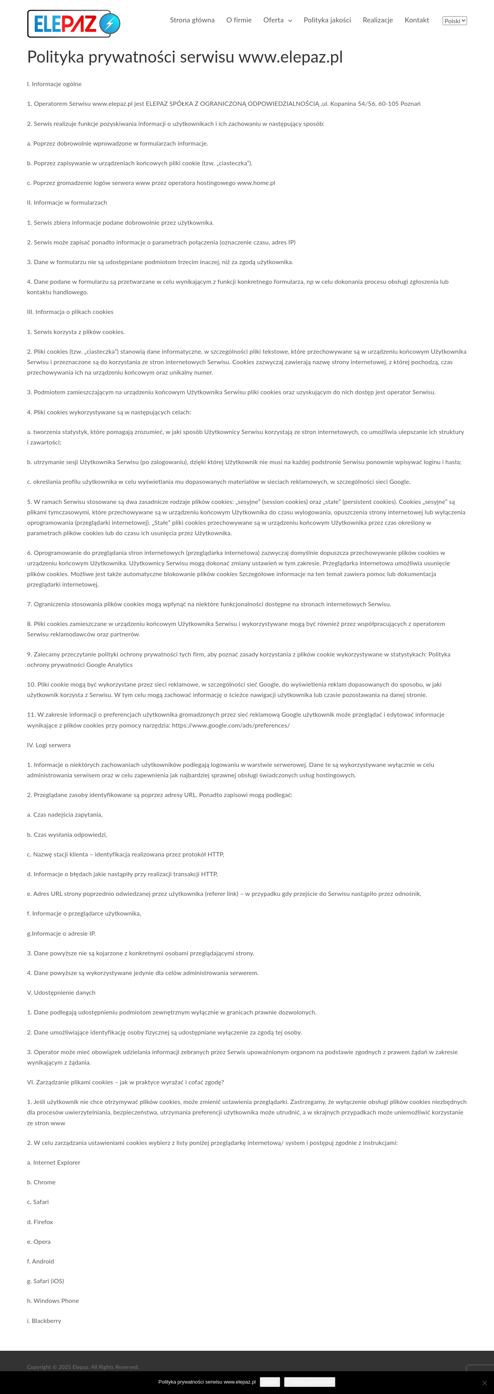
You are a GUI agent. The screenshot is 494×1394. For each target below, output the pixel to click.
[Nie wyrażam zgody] (484, 1383)
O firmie (239, 19)
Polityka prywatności (310, 1382)
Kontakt (417, 19)
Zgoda (270, 1382)
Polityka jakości (327, 19)
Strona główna (192, 19)
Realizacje (378, 19)
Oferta (274, 19)
